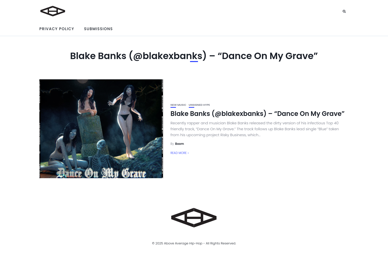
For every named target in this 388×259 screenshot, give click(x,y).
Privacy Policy (56, 28)
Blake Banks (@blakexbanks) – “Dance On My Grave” (257, 113)
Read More (178, 153)
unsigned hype (199, 105)
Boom (179, 144)
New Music (178, 105)
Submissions (98, 28)
